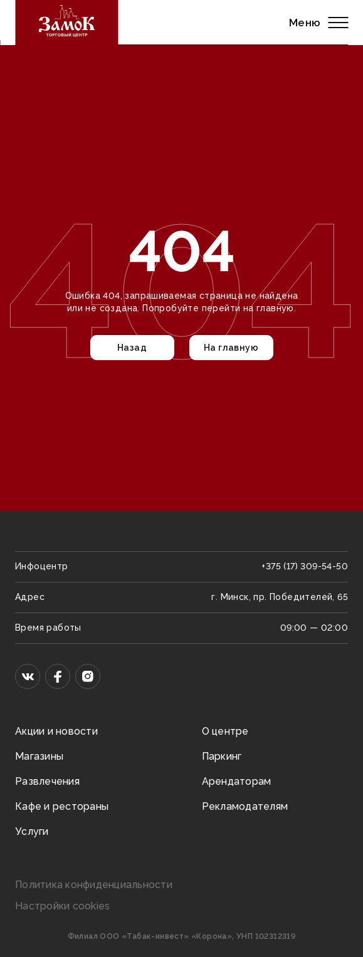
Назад (132, 348)
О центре (225, 731)
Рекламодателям (245, 806)
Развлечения (47, 781)
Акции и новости (56, 731)
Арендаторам (236, 781)
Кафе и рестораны (61, 806)
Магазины (39, 756)
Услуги (32, 831)
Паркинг (222, 756)
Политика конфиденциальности (93, 885)
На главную (231, 348)
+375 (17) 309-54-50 (304, 566)
